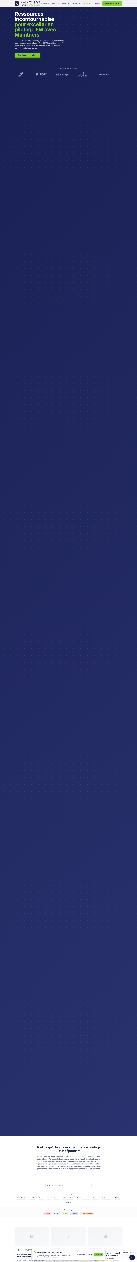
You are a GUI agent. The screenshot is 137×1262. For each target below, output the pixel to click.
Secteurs (65, 3)
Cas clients (76, 3)
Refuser (90, 1254)
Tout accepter (98, 1254)
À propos (96, 3)
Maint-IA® (45, 3)
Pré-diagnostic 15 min (112, 3)
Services (55, 3)
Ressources (86, 3)
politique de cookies (52, 1257)
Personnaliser (81, 1254)
